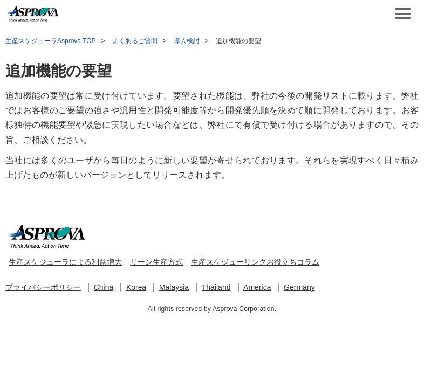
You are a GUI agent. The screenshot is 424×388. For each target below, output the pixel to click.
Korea (136, 287)
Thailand (216, 287)
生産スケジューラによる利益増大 (65, 262)
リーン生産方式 (156, 262)
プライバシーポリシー (43, 287)
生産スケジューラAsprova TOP (50, 41)
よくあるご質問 (135, 41)
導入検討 (187, 41)
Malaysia (174, 287)
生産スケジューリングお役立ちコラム (255, 262)
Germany (299, 287)
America (257, 287)
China (104, 287)
